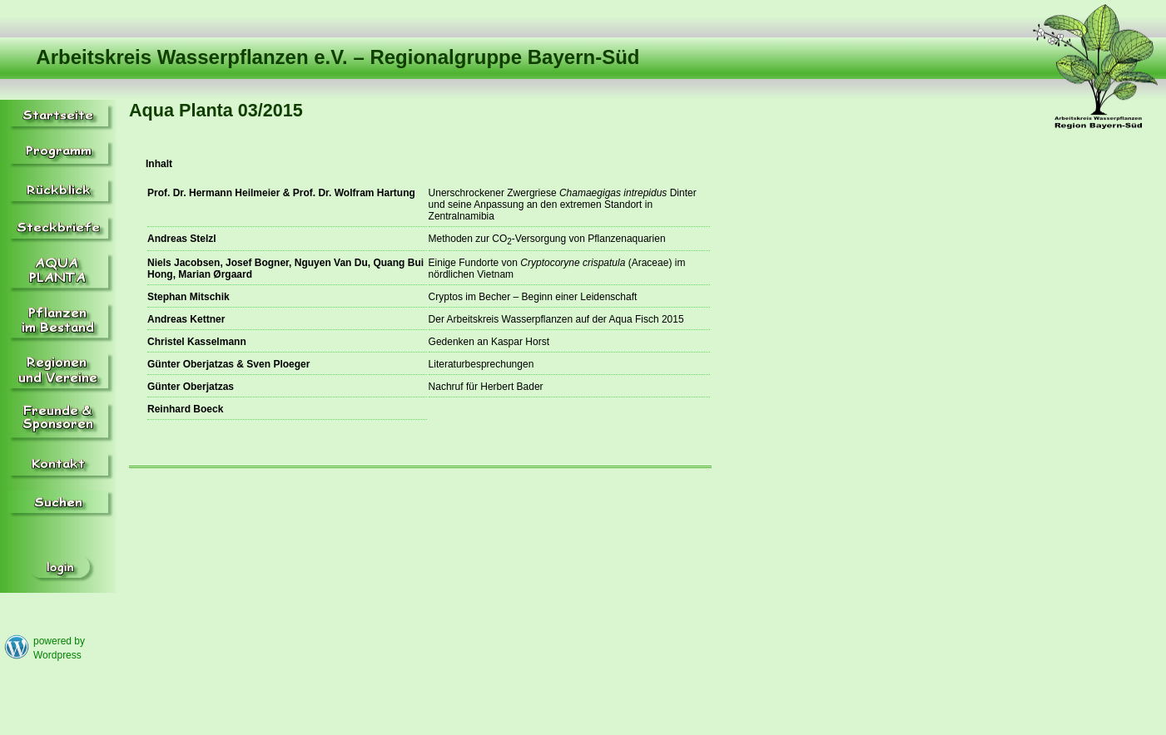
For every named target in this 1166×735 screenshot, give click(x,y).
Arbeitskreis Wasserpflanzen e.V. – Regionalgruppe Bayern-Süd (337, 57)
